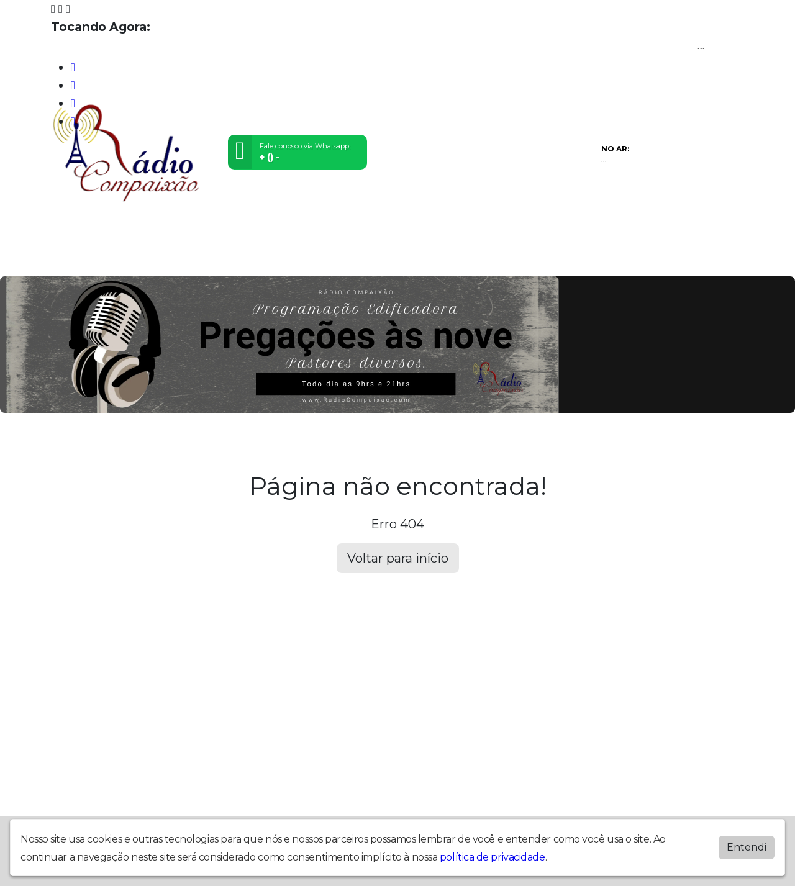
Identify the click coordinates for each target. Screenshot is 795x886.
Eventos (233, 258)
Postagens (349, 258)
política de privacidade (492, 856)
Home (70, 258)
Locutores (288, 258)
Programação (127, 258)
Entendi (746, 846)
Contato (404, 258)
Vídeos (187, 258)
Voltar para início (397, 558)
